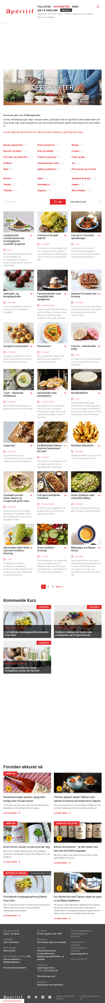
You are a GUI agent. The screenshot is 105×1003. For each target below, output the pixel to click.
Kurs (75, 6)
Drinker (60, 14)
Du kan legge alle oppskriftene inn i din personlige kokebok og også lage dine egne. (43, 132)
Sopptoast (9, 445)
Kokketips (51, 17)
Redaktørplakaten (11, 962)
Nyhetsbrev (77, 14)
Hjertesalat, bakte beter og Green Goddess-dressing (16, 550)
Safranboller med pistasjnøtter (46, 394)
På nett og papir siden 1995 (49, 934)
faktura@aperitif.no (79, 954)
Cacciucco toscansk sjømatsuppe (82, 237)
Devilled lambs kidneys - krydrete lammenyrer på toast (50, 448)
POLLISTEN (44, 6)
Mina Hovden (9, 951)
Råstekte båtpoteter (82, 445)
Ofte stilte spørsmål (46, 976)
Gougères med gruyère (16, 346)
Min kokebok (88, 14)
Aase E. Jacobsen (11, 934)
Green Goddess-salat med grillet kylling (82, 496)
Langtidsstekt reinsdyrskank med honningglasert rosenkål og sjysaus (14, 239)
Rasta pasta (43, 346)
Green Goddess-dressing (46, 549)
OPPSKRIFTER (61, 6)
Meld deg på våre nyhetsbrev (50, 985)
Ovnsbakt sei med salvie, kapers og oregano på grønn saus (16, 498)
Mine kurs (41, 17)
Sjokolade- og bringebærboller (12, 295)
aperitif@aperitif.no (46, 968)
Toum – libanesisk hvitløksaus (13, 394)
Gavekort (67, 14)
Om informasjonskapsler (14, 968)
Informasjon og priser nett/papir (51, 942)
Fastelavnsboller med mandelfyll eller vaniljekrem (49, 296)
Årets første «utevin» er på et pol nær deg (26, 846)
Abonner (66, 10)
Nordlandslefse (79, 392)
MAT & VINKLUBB (47, 10)
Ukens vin (52, 14)
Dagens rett (42, 14)
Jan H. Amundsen (11, 942)
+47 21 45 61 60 (51, 971)
